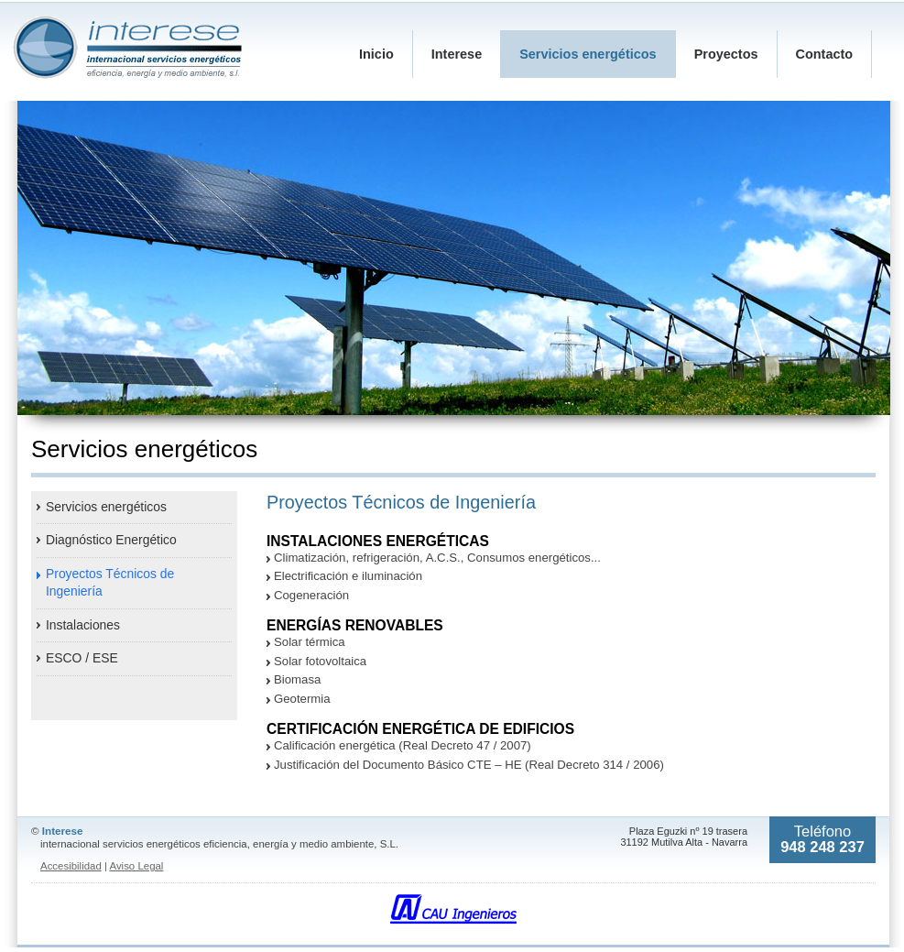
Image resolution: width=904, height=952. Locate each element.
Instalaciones (83, 625)
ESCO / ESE (82, 658)
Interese (456, 54)
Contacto (825, 54)
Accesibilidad (71, 865)
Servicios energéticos (106, 506)
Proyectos (726, 54)
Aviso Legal (136, 865)
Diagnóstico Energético (111, 539)
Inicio (376, 54)
